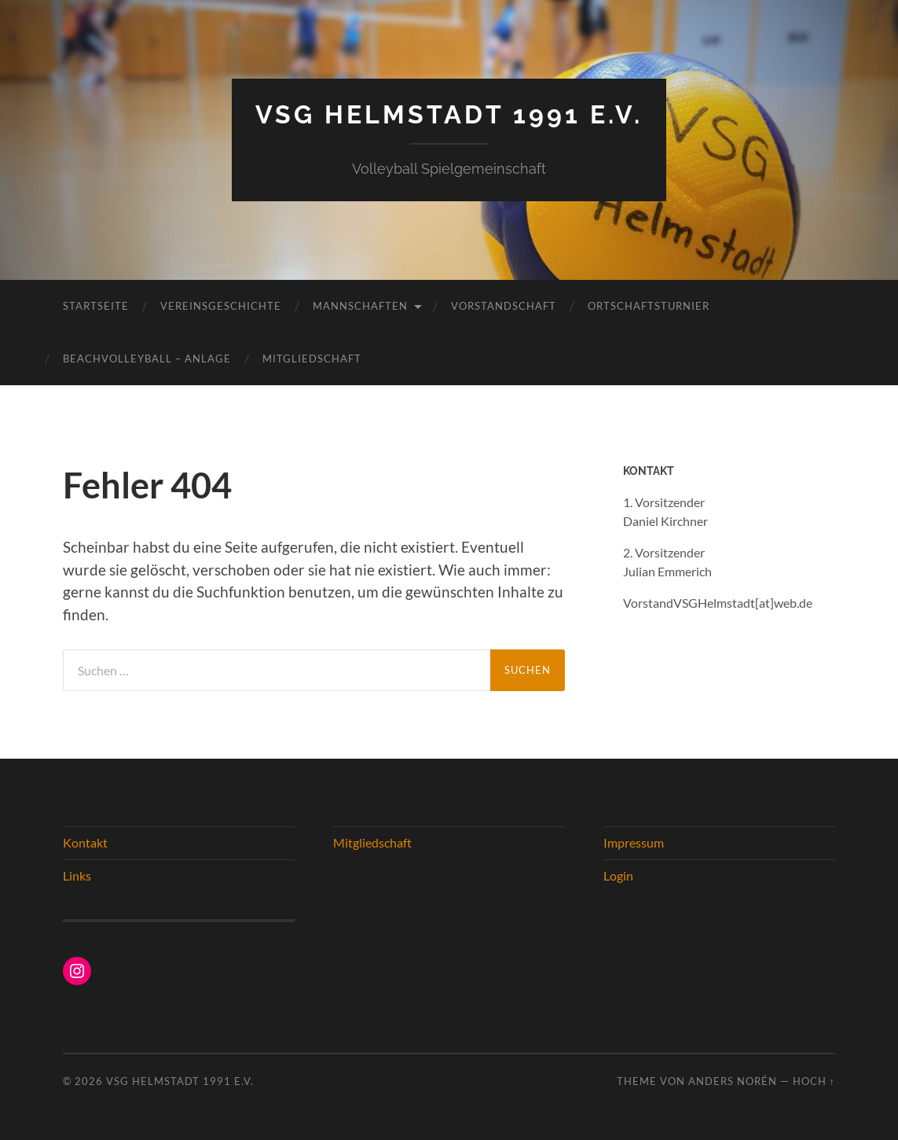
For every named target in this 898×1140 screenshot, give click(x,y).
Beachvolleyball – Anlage (147, 358)
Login (618, 875)
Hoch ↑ (814, 1081)
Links (77, 875)
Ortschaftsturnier (648, 306)
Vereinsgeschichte (220, 306)
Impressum (633, 842)
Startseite (96, 306)
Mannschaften (360, 306)
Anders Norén (732, 1081)
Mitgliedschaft (311, 358)
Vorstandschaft (503, 306)
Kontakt (85, 842)
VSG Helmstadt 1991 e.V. (449, 114)
